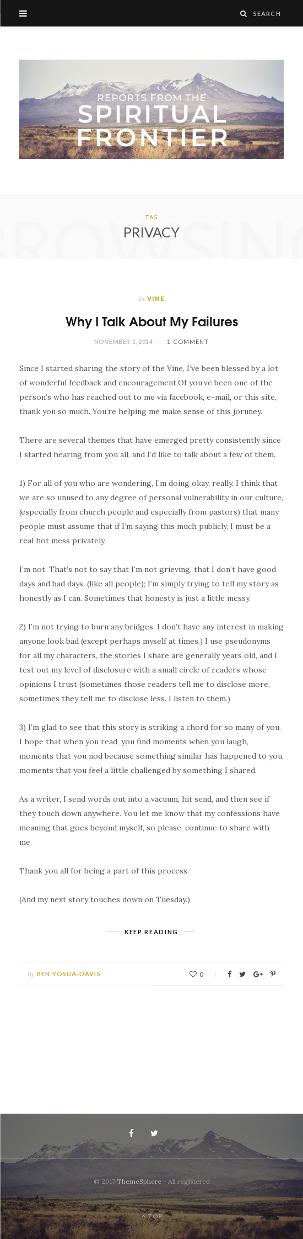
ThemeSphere (139, 1181)
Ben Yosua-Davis (69, 973)
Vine (155, 298)
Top (152, 1216)
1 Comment (188, 341)
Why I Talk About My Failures (152, 320)
